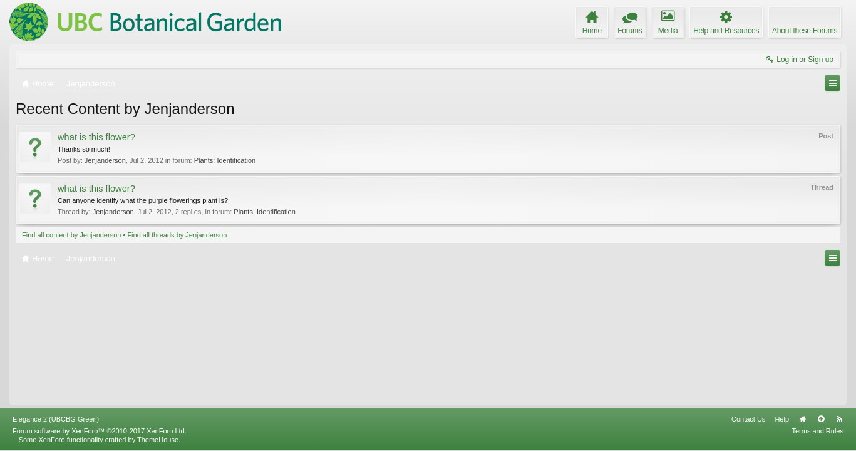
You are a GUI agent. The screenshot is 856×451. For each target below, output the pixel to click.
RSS (839, 419)
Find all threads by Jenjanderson (177, 235)
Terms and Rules (817, 431)
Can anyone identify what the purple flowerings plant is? (143, 200)
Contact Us (748, 419)
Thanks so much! (84, 149)
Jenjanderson (105, 160)
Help (782, 419)
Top (821, 419)
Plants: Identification (224, 160)
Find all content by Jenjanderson (71, 235)
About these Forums (804, 30)
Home (802, 419)
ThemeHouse (157, 439)
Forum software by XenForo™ (100, 431)
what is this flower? (96, 137)
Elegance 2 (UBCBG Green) (56, 419)
